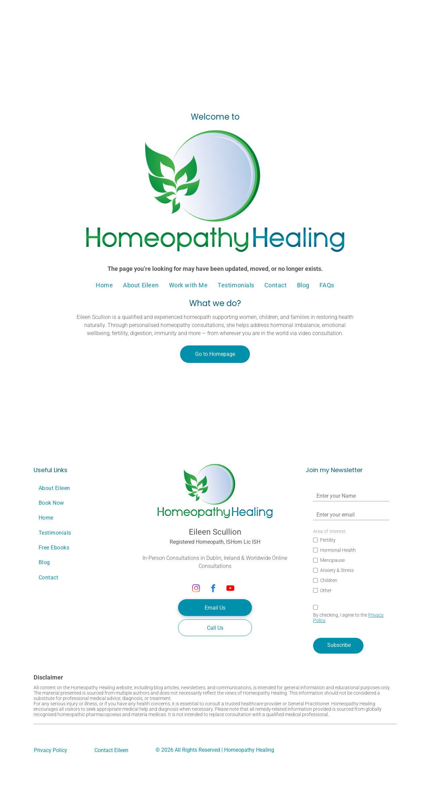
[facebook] (213, 589)
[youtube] (230, 589)
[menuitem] (104, 285)
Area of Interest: (329, 531)
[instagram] (196, 589)
